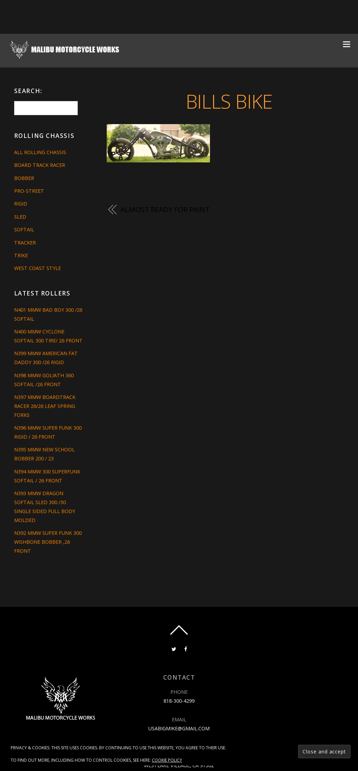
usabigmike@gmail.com (179, 728)
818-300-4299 (179, 701)
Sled (20, 216)
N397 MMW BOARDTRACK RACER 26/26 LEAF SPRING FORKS (44, 406)
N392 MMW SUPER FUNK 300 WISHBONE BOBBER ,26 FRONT (48, 542)
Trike (21, 255)
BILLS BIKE (229, 100)
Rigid (20, 203)
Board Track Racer (39, 165)
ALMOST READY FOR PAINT (165, 209)
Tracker (25, 242)
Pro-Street (29, 191)
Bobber (24, 178)
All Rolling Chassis (40, 152)
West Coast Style (37, 268)
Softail (24, 229)
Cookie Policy (167, 760)
